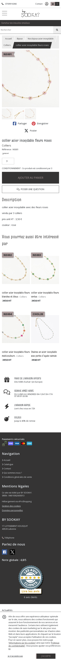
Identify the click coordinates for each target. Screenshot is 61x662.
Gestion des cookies (11, 506)
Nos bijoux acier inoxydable (41, 38)
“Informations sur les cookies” (22, 642)
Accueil (8, 38)
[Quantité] (8, 161)
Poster (30, 131)
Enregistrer (40, 123)
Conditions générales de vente (17, 477)
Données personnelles (12, 510)
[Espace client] (47, 4)
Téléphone (8, 537)
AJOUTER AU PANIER (30, 177)
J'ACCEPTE (46, 656)
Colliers (7, 45)
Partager (20, 123)
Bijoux (20, 38)
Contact (38, 3)
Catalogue (7, 464)
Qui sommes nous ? (12, 472)
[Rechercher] (57, 30)
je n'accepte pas (15, 656)
